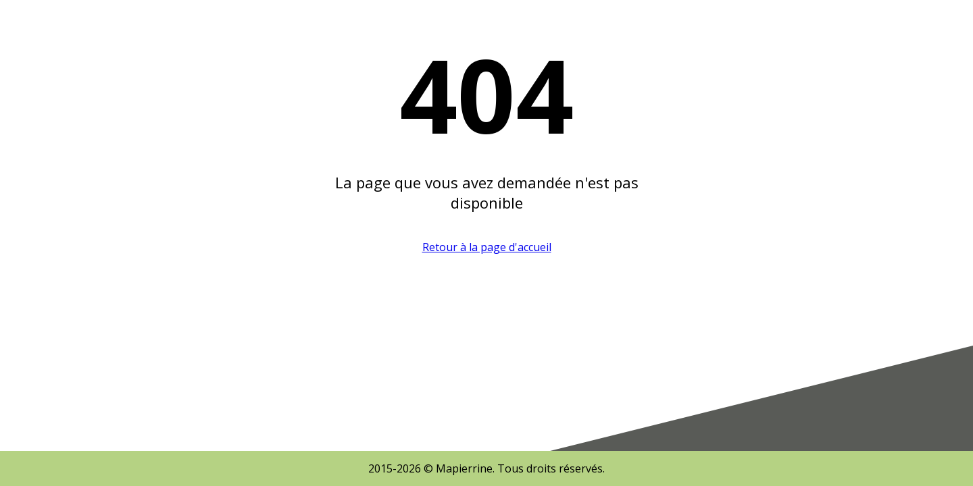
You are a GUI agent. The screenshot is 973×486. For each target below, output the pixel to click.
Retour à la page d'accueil (486, 247)
